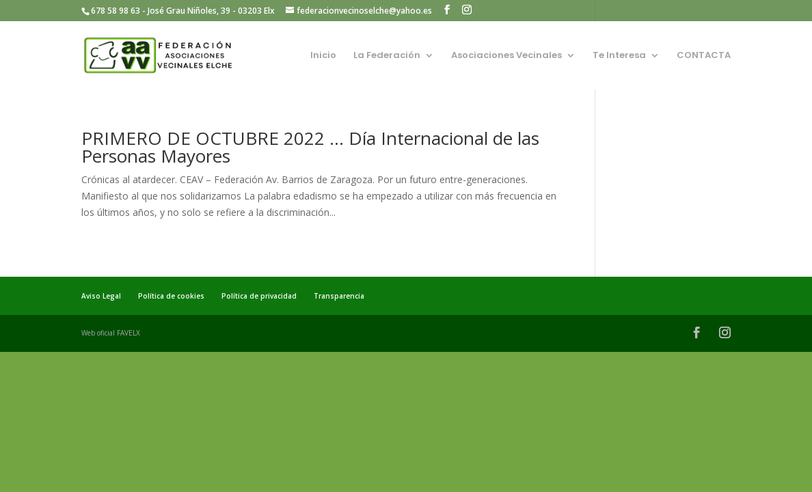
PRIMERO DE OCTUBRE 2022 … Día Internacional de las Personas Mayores (310, 147)
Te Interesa (619, 56)
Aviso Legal (101, 296)
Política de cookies (171, 296)
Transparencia (339, 296)
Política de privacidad (259, 296)
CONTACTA (704, 56)
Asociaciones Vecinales (506, 56)
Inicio (323, 56)
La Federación (386, 56)
